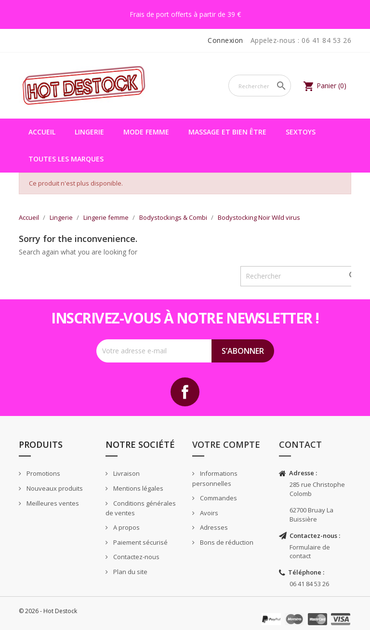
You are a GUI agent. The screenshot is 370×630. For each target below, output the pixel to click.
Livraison (126, 473)
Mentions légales (137, 488)
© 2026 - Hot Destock (48, 611)
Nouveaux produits (54, 488)
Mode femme (146, 131)
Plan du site (129, 571)
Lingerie (89, 131)
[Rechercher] (259, 85)
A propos (126, 527)
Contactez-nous (135, 556)
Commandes (217, 498)
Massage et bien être (227, 131)
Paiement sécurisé (140, 542)
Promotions (42, 473)
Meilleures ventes (52, 503)
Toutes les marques (66, 158)
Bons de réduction (225, 542)
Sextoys (301, 131)
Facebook (185, 391)
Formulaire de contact (310, 552)
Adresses (213, 527)
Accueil (41, 131)
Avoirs (208, 513)
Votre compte (226, 444)
